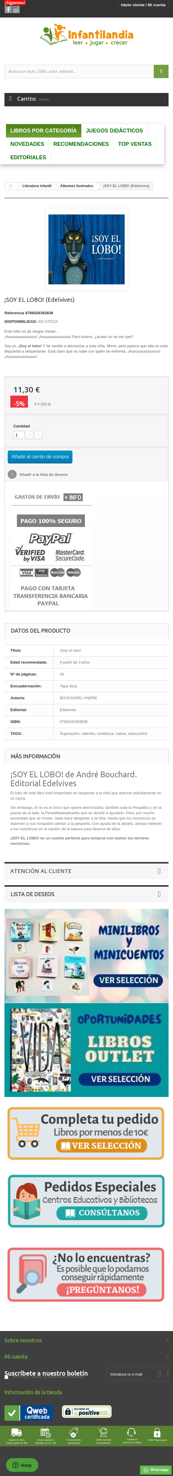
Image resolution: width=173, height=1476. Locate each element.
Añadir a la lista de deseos (43, 474)
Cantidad (21, 426)
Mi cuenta (15, 1357)
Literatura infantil (37, 186)
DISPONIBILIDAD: (20, 321)
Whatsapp (156, 1470)
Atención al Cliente (41, 870)
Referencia (14, 313)
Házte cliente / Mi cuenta (143, 5)
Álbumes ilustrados (76, 186)
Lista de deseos (32, 894)
